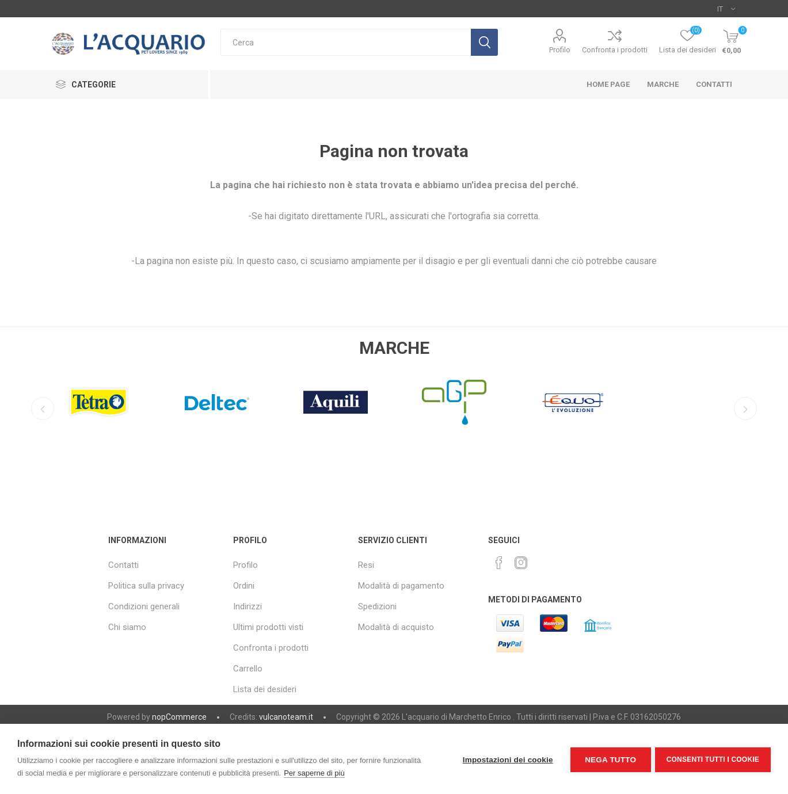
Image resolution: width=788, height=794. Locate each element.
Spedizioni (377, 606)
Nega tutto (608, 759)
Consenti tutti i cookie (713, 759)
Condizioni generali (144, 606)
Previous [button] (41, 408)
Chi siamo (127, 627)
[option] (98, 399)
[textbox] (345, 42)
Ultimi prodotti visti (268, 627)
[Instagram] (521, 562)
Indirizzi (247, 606)
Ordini (243, 586)
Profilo (559, 49)
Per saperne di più (314, 773)
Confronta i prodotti (615, 49)
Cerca (484, 42)
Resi (366, 565)
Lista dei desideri (264, 689)
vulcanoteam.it (286, 717)
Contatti (123, 565)
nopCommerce (179, 717)
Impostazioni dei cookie (506, 759)
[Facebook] (499, 562)
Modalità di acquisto (396, 627)
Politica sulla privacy (146, 586)
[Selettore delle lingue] (726, 8)
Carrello (247, 668)
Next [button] (746, 408)
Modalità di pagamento (401, 586)
